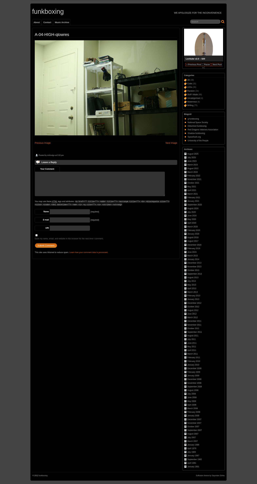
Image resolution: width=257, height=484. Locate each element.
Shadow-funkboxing (196, 133)
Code (189, 83)
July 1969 (191, 452)
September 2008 (194, 386)
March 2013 (192, 292)
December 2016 (194, 245)
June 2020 (192, 216)
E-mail (46, 220)
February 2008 (193, 412)
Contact (47, 22)
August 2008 (192, 390)
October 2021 (193, 183)
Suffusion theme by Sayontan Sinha (210, 475)
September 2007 (194, 430)
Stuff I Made (192, 94)
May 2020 (191, 219)
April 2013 (191, 288)
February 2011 (193, 357)
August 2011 (192, 336)
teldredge (51, 155)
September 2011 (194, 332)
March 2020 (192, 227)
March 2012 (192, 317)
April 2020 (191, 223)
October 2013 (193, 270)
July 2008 (191, 394)
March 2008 (192, 408)
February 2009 (193, 372)
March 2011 (192, 354)
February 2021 (193, 197)
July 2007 (191, 437)
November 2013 (194, 267)
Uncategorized (193, 98)
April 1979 (191, 448)
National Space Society (198, 122)
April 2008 (191, 405)
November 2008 (194, 383)
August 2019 (192, 237)
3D (188, 80)
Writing (190, 105)
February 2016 (193, 248)
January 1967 (193, 455)
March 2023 (192, 165)
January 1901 (193, 466)
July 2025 (191, 157)
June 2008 (192, 397)
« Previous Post (194, 64)
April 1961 (191, 463)
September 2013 (194, 274)
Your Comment (47, 169)
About (37, 22)
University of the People (198, 140)
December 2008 (194, 379)
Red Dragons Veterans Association (203, 129)
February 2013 (193, 296)
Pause (207, 64)
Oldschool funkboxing (197, 126)
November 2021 (194, 179)
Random (191, 91)
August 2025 (192, 154)
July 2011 (191, 339)
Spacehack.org (194, 137)
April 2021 (191, 190)
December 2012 (194, 303)
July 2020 (191, 212)
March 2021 (192, 194)
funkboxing (48, 11)
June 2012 (192, 314)
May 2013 (191, 285)
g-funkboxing (193, 119)
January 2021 (193, 201)
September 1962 (194, 459)
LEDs (189, 87)
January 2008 (193, 416)
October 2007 (193, 426)
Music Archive (62, 22)
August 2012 (192, 310)
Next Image (171, 143)
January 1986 (193, 445)
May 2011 (191, 347)
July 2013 (191, 281)
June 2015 (192, 252)
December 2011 (194, 321)
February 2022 (193, 176)
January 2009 (193, 376)
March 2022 (192, 172)
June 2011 (192, 343)
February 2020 (193, 230)
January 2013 (193, 299)
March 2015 (192, 256)
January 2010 (193, 365)
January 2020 (193, 234)
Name (46, 211)
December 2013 (194, 263)
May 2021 (191, 187)
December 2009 (194, 368)
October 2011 (193, 328)
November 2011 (194, 325)
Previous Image (43, 143)
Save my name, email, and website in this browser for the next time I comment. (69, 238)
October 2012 (193, 307)
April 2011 (191, 350)
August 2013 (192, 277)
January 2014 (193, 259)
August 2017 (192, 241)
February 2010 (193, 361)
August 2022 (192, 168)
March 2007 (192, 441)
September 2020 (194, 205)
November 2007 (194, 423)
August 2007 (192, 434)
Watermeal (192, 102)
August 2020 (192, 208)
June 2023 (192, 161)
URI (47, 228)
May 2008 (191, 401)
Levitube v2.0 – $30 (195, 59)
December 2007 (194, 419)
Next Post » (212, 66)
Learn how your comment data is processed (88, 252)
